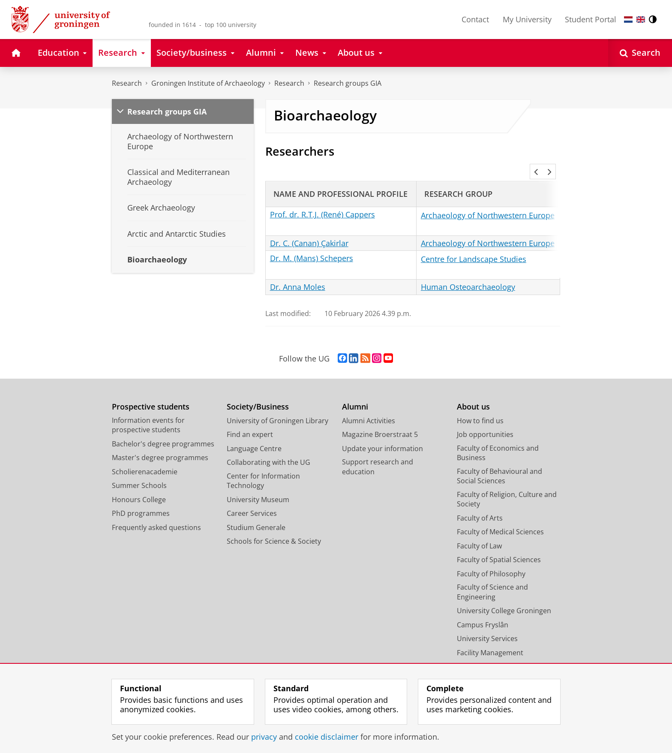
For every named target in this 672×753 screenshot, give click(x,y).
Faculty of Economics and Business (498, 441)
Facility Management (490, 641)
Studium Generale (256, 516)
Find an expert (250, 423)
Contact (475, 19)
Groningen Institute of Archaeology (208, 83)
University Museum (258, 488)
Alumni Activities (368, 409)
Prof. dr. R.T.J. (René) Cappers (322, 203)
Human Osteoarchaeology (468, 275)
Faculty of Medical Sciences (500, 520)
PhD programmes (141, 501)
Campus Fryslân (482, 613)
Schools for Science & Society (274, 529)
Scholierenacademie (144, 460)
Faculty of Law (479, 534)
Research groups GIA (347, 83)
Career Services (252, 501)
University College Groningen (504, 599)
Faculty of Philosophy (491, 562)
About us (473, 395)
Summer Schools (139, 474)
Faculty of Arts (480, 506)
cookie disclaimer (326, 737)
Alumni (355, 395)
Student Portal (590, 19)
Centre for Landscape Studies (473, 247)
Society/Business (258, 395)
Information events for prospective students (148, 413)
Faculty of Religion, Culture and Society (507, 487)
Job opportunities (485, 423)
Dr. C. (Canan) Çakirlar (309, 231)
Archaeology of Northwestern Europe (488, 204)
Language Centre (254, 437)
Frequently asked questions (156, 516)
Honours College (139, 488)
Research (127, 83)
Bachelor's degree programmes (163, 432)
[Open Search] (640, 53)
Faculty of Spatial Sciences (499, 548)
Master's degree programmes (160, 446)
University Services (487, 627)
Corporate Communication (500, 655)
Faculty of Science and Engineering (492, 580)
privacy (264, 737)
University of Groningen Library (277, 409)
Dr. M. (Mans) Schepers (311, 246)
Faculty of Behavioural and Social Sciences (499, 464)
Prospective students (150, 395)
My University (527, 19)
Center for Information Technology (263, 469)
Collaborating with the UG (268, 450)
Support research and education (377, 455)
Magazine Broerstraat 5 (380, 423)
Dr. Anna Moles (297, 275)
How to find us (480, 409)
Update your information (382, 437)
